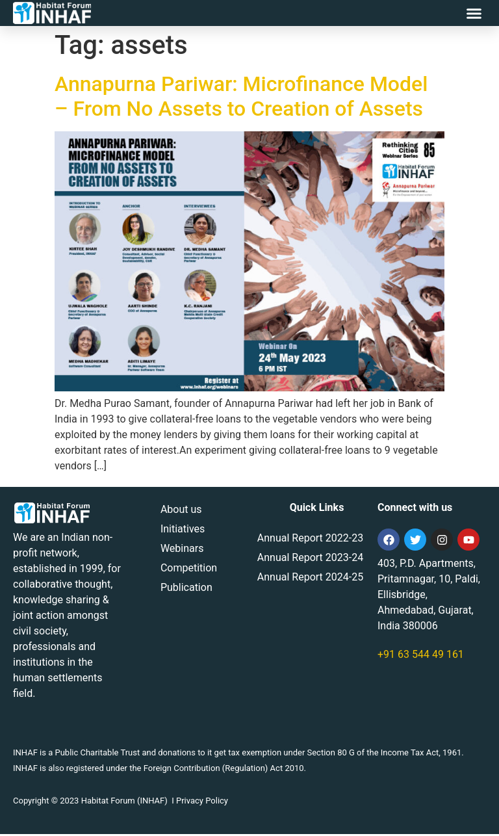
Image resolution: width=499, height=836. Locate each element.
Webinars (182, 550)
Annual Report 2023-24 (310, 559)
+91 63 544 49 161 (420, 656)
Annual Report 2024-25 (310, 579)
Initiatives (182, 531)
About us (181, 511)
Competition (188, 570)
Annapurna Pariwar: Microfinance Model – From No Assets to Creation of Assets (241, 97)
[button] (474, 13)
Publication (186, 589)
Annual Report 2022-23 (310, 540)
